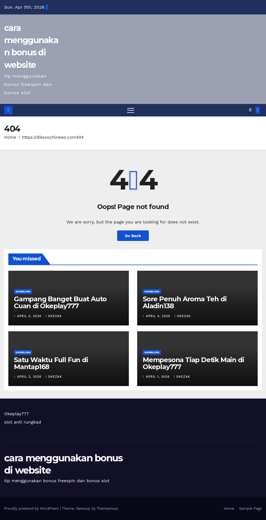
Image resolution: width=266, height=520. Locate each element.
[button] (250, 110)
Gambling (23, 291)
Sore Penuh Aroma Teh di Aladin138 (184, 302)
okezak (54, 316)
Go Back (133, 235)
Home (10, 137)
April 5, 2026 (30, 316)
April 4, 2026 (159, 316)
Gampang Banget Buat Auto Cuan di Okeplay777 (60, 302)
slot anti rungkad (22, 422)
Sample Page (250, 508)
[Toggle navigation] (130, 110)
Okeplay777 (16, 413)
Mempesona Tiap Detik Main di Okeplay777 (193, 363)
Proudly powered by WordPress (32, 508)
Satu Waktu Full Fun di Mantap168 (51, 363)
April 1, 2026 (158, 377)
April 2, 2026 (30, 377)
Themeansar (107, 508)
